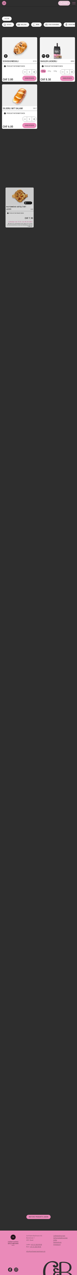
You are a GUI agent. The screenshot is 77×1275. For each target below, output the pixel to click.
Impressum (56, 1244)
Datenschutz (57, 1242)
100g (43, 71)
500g (55, 71)
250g (49, 71)
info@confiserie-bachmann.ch (35, 1251)
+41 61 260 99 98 (36, 1244)
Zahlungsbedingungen (60, 1238)
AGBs (55, 1240)
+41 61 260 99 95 (35, 1247)
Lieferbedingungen (59, 1236)
